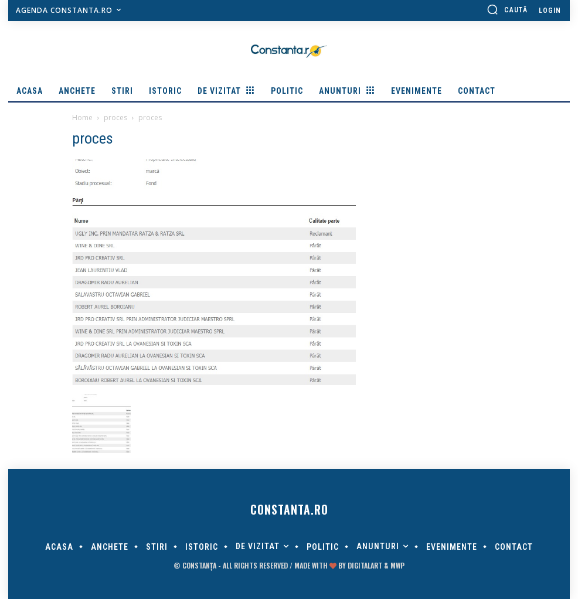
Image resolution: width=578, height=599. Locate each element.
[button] (507, 9)
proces (115, 117)
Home (82, 117)
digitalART (365, 565)
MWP (397, 565)
